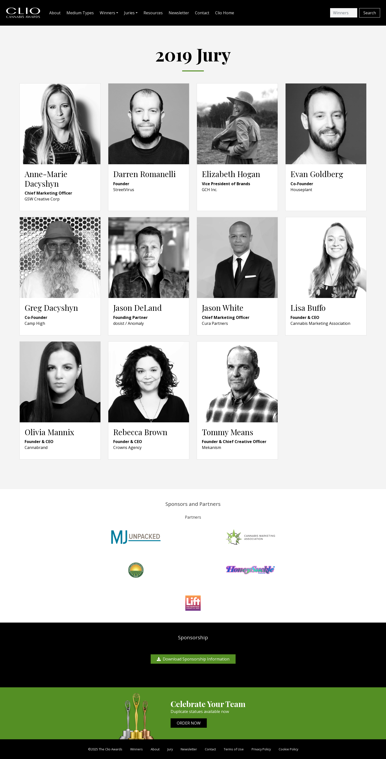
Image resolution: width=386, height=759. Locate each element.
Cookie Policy (288, 749)
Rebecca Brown (140, 432)
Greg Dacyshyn (51, 307)
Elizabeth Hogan (231, 173)
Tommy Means (227, 432)
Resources (153, 13)
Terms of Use (234, 749)
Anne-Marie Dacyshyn (46, 178)
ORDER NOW (189, 723)
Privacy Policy (261, 749)
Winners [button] (107, 13)
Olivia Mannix (49, 432)
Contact (202, 13)
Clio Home (224, 13)
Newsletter (179, 13)
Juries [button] (129, 13)
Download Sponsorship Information (193, 659)
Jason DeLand (137, 307)
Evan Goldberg (316, 173)
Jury (170, 749)
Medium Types (80, 13)
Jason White (222, 307)
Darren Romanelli (144, 173)
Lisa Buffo (308, 307)
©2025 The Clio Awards (105, 749)
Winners (136, 749)
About (55, 13)
